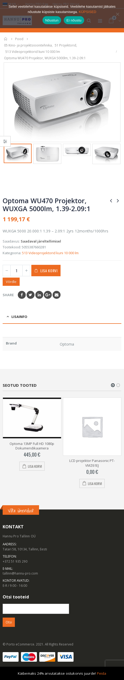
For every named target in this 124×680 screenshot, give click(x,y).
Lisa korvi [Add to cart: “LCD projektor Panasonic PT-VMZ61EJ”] (95, 483)
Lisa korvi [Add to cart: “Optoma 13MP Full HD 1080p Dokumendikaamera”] (35, 466)
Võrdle (11, 281)
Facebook (22, 295)
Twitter (31, 295)
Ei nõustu (73, 20)
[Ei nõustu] (117, 14)
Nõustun (51, 20)
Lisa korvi (49, 270)
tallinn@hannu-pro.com (20, 573)
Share (8, 294)
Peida (101, 673)
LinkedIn (39, 295)
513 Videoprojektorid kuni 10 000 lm (50, 252)
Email (57, 295)
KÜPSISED (87, 12)
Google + (48, 295)
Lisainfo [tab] (19, 316)
